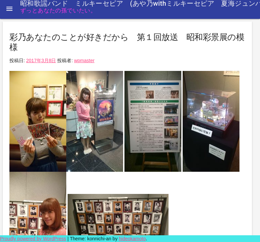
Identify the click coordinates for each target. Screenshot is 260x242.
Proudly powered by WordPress (33, 238)
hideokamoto (132, 238)
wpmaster (84, 60)
